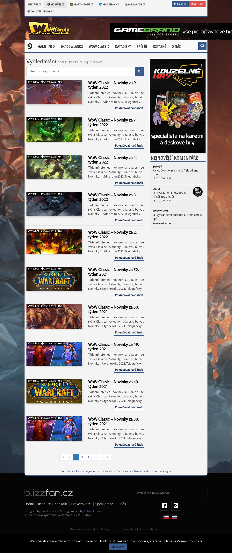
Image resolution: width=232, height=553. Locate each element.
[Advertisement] (178, 258)
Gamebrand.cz (142, 471)
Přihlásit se (180, 4)
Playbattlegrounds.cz (88, 471)
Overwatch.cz (135, 4)
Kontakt (61, 503)
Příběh (142, 46)
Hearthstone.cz (81, 4)
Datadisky (123, 46)
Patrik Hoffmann (94, 511)
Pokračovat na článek (129, 108)
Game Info (46, 46)
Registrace (197, 4)
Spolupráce (104, 503)
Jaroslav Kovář (50, 511)
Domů (29, 503)
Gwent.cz (108, 471)
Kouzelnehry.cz (162, 471)
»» (107, 457)
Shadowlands (72, 46)
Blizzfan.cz (34, 4)
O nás (176, 46)
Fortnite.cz (67, 471)
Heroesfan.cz (109, 4)
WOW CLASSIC (99, 46)
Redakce (44, 503)
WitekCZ (33, 82)
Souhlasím (118, 547)
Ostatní (159, 46)
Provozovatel (81, 503)
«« (63, 457)
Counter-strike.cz (40, 11)
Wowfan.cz (55, 4)
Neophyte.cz (124, 471)
